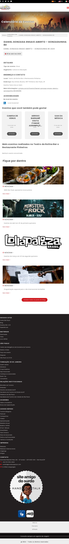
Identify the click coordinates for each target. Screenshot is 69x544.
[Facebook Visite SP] (0, 1)
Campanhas (4, 416)
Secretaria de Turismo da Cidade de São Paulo (15, 397)
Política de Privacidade (7, 437)
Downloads (3, 334)
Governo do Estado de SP (8, 390)
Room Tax (3, 376)
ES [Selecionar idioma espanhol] (54, 1)
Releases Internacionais (7, 449)
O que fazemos (5, 369)
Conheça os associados (8, 374)
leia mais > (6, 194)
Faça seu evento (5, 352)
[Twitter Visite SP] (5, 1)
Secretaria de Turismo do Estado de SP (12, 392)
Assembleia (4, 430)
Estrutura (3, 367)
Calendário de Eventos (12, 35)
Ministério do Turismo (7, 385)
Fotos (2, 336)
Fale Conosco (4, 432)
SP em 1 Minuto (4, 428)
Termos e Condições (6, 439)
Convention (3, 378)
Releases (3, 446)
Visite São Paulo (5, 320)
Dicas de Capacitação (7, 405)
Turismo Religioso (5, 411)
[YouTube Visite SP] (11, 1)
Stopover (3, 355)
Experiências (4, 327)
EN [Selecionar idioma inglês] (60, 1)
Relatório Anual (5, 423)
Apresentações (5, 421)
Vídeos (2, 418)
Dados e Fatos (4, 350)
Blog (1, 322)
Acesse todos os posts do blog (34, 300)
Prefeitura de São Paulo (7, 394)
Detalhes (12, 134)
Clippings (3, 451)
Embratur (3, 387)
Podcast (2, 414)
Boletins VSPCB (5, 425)
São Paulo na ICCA (6, 358)
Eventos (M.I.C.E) (5, 325)
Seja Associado (5, 371)
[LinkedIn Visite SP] (8, 1)
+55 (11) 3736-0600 (9, 462)
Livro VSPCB (3, 339)
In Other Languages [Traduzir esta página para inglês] (9, 467)
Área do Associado (6, 435)
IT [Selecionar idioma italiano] (67, 1)
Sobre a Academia (6, 402)
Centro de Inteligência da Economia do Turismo (15, 347)
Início (4, 35)
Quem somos (4, 364)
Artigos (2, 453)
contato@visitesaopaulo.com (12, 464)
